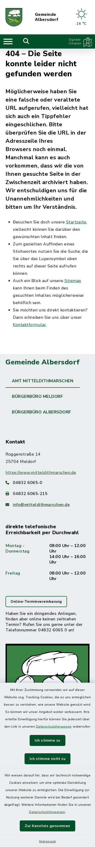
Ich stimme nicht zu (48, 758)
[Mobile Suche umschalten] (26, 41)
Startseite (76, 222)
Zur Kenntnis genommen (47, 825)
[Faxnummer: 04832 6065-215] (47, 493)
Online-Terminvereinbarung (36, 601)
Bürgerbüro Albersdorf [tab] (41, 412)
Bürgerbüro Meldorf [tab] (37, 396)
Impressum (47, 841)
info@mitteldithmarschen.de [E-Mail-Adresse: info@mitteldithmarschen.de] (41, 504)
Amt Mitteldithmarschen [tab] (42, 381)
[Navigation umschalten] (8, 41)
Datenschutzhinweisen (54, 726)
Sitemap (72, 280)
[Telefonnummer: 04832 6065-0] (47, 482)
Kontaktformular (29, 324)
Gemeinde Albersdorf (47, 17)
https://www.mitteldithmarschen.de (41, 472)
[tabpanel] (47, 577)
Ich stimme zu (47, 740)
